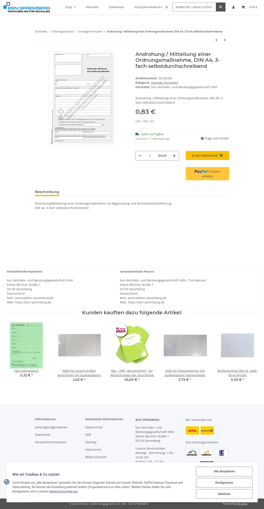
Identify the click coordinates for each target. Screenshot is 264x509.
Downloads (42, 435)
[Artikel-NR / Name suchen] (194, 7)
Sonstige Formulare (164, 83)
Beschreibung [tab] (47, 192)
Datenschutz (94, 427)
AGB (88, 435)
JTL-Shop (242, 503)
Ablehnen (223, 494)
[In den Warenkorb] (207, 155)
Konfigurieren (223, 483)
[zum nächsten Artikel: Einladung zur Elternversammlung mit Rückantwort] (225, 39)
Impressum (93, 449)
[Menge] (150, 155)
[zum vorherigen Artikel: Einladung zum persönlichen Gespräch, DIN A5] (216, 39)
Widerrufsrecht (96, 457)
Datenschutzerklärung (64, 492)
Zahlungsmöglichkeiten (51, 427)
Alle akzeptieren (223, 472)
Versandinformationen (51, 442)
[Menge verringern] (140, 155)
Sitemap (91, 442)
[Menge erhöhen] (174, 155)
